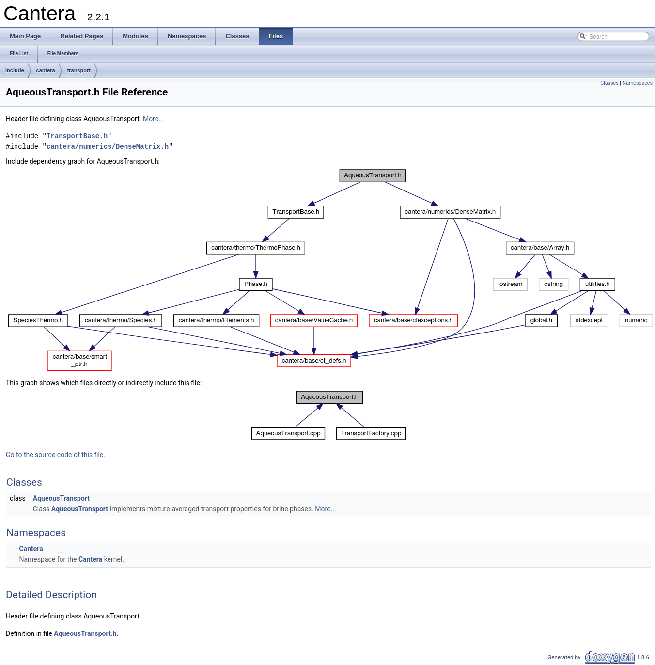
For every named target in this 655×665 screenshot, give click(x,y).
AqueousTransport (61, 498)
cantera (45, 70)
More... (153, 119)
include (14, 70)
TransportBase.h (77, 136)
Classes (609, 83)
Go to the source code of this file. (55, 455)
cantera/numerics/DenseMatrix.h (108, 146)
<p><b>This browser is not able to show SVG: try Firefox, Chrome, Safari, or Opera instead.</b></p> (330, 270)
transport (79, 70)
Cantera (31, 549)
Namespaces (638, 83)
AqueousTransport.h (85, 633)
